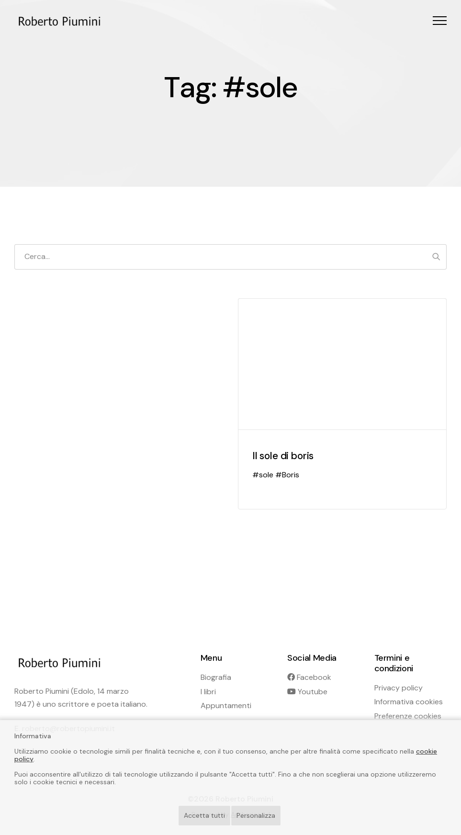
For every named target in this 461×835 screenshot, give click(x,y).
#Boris (287, 475)
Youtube (307, 692)
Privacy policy (398, 688)
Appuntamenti (226, 705)
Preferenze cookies (407, 716)
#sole (262, 475)
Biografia (216, 677)
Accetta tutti (204, 815)
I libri (208, 692)
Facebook (309, 677)
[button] (440, 20)
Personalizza (255, 815)
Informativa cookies (408, 702)
